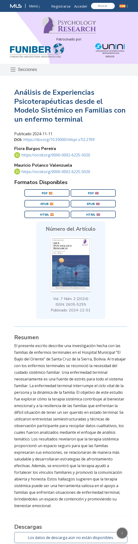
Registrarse (61, 6)
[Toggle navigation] (25, 69)
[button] (34, 6)
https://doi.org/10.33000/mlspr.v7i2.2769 (59, 139)
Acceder (80, 6)
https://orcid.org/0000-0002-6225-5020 (55, 155)
